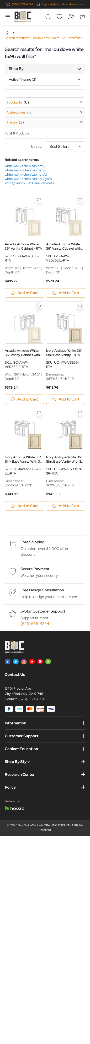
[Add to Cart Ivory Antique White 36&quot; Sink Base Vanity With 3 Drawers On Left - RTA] (24, 505)
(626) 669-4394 (22, 4)
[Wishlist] (59, 17)
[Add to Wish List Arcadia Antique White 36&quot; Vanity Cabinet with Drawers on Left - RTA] (80, 200)
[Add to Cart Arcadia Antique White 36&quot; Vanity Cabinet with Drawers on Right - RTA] (24, 399)
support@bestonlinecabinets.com (63, 4)
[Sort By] (65, 146)
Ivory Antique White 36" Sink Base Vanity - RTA (64, 352)
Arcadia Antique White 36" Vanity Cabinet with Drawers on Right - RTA (22, 352)
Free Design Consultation (42, 590)
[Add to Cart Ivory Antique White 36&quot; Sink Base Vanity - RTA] (65, 399)
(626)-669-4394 (31, 699)
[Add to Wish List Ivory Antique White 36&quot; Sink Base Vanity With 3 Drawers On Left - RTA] (39, 413)
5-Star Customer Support (43, 611)
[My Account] (71, 17)
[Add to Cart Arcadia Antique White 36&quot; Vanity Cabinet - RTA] (24, 292)
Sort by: (58, 146)
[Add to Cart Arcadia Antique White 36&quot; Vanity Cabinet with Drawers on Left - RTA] (65, 292)
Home (7, 33)
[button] (45, 69)
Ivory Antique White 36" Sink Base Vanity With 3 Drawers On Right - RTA (64, 459)
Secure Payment (35, 568)
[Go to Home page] (22, 16)
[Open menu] (8, 17)
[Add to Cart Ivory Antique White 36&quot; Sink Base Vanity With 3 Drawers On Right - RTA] (65, 505)
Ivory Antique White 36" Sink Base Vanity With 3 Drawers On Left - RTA (23, 459)
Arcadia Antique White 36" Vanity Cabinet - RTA (23, 246)
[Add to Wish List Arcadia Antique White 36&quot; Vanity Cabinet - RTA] (39, 200)
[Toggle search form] (48, 17)
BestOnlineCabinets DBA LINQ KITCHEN (44, 825)
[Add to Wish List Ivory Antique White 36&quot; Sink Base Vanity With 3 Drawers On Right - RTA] (80, 413)
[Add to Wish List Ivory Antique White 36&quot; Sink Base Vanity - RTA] (80, 306)
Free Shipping (32, 541)
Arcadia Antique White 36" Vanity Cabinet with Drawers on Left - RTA (63, 246)
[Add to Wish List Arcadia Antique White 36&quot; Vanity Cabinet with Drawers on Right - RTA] (39, 306)
